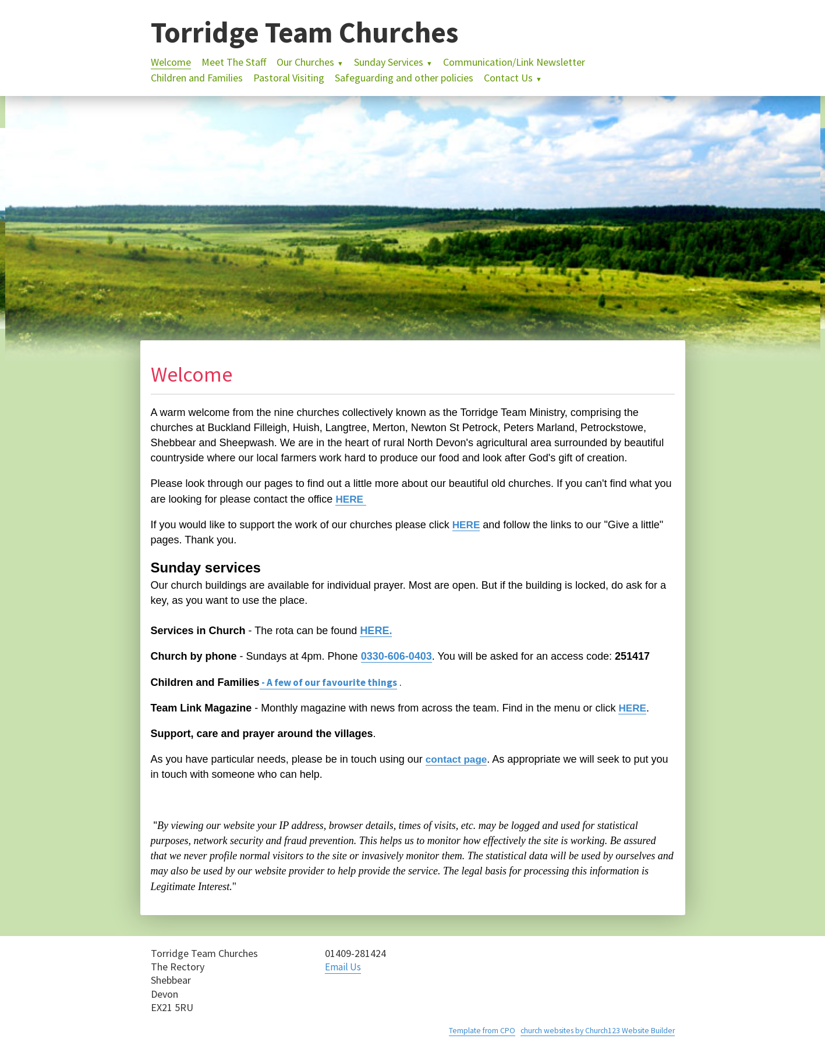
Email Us (344, 966)
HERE (351, 499)
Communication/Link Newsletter (514, 62)
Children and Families (197, 77)
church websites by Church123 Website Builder (593, 1030)
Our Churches (305, 62)
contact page (458, 759)
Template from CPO (472, 1030)
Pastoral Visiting (288, 77)
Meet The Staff (233, 62)
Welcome (171, 62)
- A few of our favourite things (332, 682)
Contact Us (508, 77)
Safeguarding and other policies (404, 77)
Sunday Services (388, 62)
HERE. (376, 630)
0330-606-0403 (396, 656)
